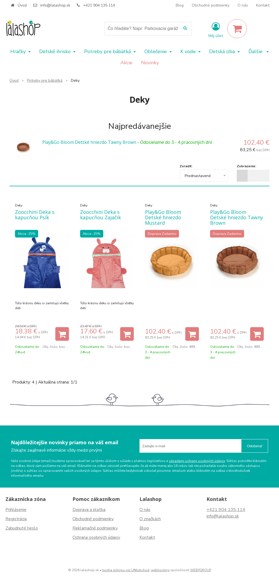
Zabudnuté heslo (21, 528)
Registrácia (16, 519)
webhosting (160, 570)
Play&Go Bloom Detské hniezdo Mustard (163, 217)
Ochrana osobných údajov (96, 537)
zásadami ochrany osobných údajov (197, 461)
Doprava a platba (88, 510)
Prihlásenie (15, 510)
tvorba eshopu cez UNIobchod (125, 570)
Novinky (150, 62)
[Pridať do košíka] (62, 334)
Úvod (22, 5)
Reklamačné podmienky (95, 528)
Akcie (126, 62)
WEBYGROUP (200, 570)
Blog (180, 5)
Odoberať (254, 446)
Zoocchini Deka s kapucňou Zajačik (100, 215)
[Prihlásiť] (215, 30)
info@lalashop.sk (55, 5)
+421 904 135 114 (99, 5)
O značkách (150, 519)
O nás (243, 5)
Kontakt (262, 5)
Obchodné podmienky (210, 5)
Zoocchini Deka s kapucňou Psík (34, 215)
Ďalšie (258, 51)
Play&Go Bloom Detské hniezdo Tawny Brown (89, 142)
